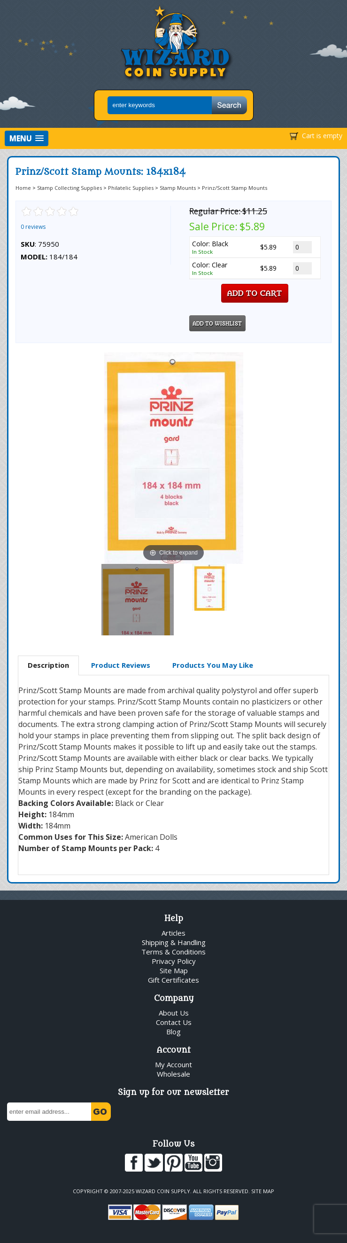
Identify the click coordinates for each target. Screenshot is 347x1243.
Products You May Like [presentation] (212, 665)
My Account (173, 1064)
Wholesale (173, 1074)
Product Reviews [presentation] (120, 665)
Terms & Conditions (173, 951)
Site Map (174, 970)
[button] (26, 138)
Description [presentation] (48, 665)
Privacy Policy (174, 961)
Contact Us (174, 1022)
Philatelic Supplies (131, 187)
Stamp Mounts (178, 187)
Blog (173, 1031)
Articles (173, 933)
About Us (174, 1012)
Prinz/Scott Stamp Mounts (234, 187)
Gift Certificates (173, 980)
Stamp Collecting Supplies (69, 187)
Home (23, 187)
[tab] (48, 665)
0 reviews (33, 227)
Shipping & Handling (174, 942)
